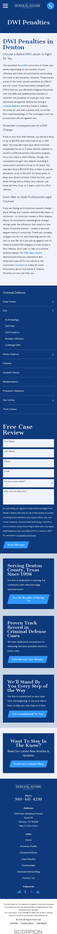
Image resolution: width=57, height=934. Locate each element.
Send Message (16, 544)
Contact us (21, 265)
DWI (25, 65)
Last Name (9, 451)
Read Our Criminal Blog (28, 763)
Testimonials (28, 865)
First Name (9, 441)
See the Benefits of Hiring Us (28, 599)
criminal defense (11, 106)
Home (28, 840)
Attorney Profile (28, 846)
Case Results (28, 859)
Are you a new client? (15, 481)
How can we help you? (15, 491)
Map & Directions (28, 825)
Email (6, 471)
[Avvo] (19, 891)
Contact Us (28, 878)
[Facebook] (25, 891)
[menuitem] (26, 301)
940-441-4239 (28, 799)
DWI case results (33, 252)
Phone (7, 461)
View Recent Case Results (27, 659)
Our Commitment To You (27, 714)
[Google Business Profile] (38, 891)
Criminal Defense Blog (28, 871)
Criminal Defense (28, 852)
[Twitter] (31, 891)
